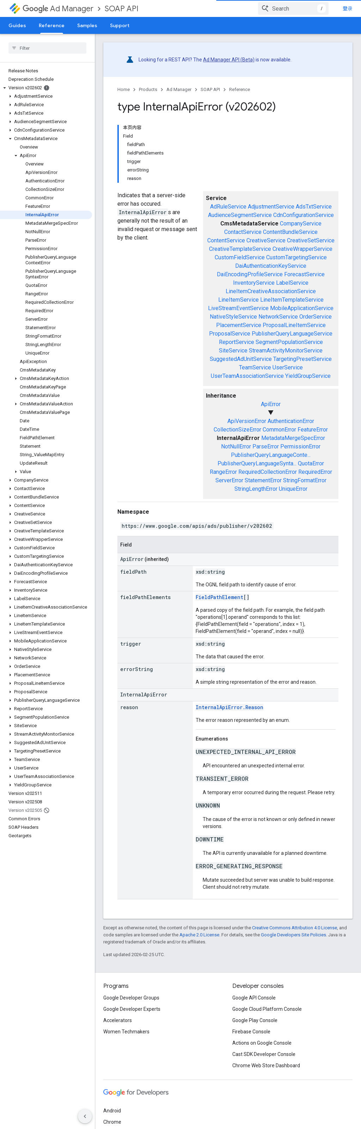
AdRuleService (228, 206)
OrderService (315, 316)
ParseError (265, 446)
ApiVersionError (246, 421)
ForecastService (304, 274)
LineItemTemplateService (292, 299)
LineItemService (238, 299)
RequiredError (315, 472)
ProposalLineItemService (294, 325)
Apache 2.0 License (199, 934)
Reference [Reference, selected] (52, 25)
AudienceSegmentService (240, 215)
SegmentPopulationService (289, 342)
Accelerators (117, 1020)
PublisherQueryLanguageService (292, 333)
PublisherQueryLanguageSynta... (257, 463)
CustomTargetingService (296, 257)
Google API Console (254, 998)
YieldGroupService (308, 376)
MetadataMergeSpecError (293, 438)
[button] (46, 88)
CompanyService (301, 223)
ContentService (226, 240)
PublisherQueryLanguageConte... (271, 455)
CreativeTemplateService (240, 249)
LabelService (292, 282)
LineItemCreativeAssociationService (271, 291)
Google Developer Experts (131, 1009)
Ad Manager (58, 8)
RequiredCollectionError (267, 472)
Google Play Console (254, 1020)
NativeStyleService (233, 316)
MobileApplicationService (302, 308)
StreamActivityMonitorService (286, 350)
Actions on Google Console (262, 1043)
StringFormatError (304, 480)
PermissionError (300, 446)
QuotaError (311, 463)
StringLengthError (255, 488)
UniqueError (293, 488)
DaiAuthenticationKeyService (270, 265)
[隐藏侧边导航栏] (85, 1116)
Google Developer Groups (131, 998)
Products (148, 89)
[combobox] (293, 8)
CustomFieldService (240, 257)
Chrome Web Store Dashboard (266, 1065)
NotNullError (236, 446)
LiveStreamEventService (238, 308)
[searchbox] (47, 48)
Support (119, 25)
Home (123, 89)
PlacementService (238, 325)
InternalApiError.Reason (229, 707)
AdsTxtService (314, 206)
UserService (288, 367)
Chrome (112, 1122)
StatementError (263, 480)
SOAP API (122, 8)
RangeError (223, 472)
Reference (239, 89)
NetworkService (278, 316)
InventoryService (254, 282)
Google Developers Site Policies (293, 934)
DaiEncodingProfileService (250, 274)
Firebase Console (251, 1031)
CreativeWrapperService (302, 249)
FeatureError (313, 429)
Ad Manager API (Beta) (229, 59)
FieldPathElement (219, 597)
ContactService (243, 232)
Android (112, 1110)
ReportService (236, 342)
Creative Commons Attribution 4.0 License (294, 927)
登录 (348, 8)
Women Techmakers (126, 1031)
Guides (17, 25)
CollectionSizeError (237, 429)
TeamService (255, 367)
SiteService (233, 350)
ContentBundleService (290, 232)
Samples (87, 25)
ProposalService (229, 333)
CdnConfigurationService (303, 215)
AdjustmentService (271, 206)
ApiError (271, 404)
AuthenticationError (291, 421)
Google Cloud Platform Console (267, 1009)
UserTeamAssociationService (247, 376)
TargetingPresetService (302, 359)
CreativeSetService (311, 240)
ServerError (229, 480)
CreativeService (266, 240)
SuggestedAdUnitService (241, 359)
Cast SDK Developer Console (263, 1054)
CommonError (279, 429)
